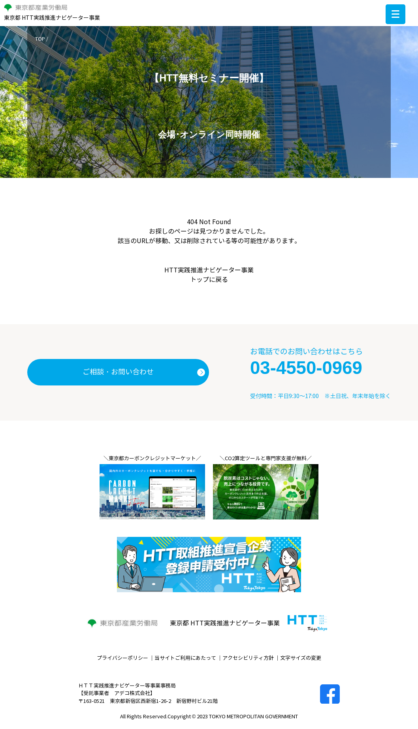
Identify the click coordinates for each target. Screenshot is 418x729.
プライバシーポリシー (122, 658)
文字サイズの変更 (300, 658)
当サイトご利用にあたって (185, 658)
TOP (40, 39)
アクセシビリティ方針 (248, 658)
